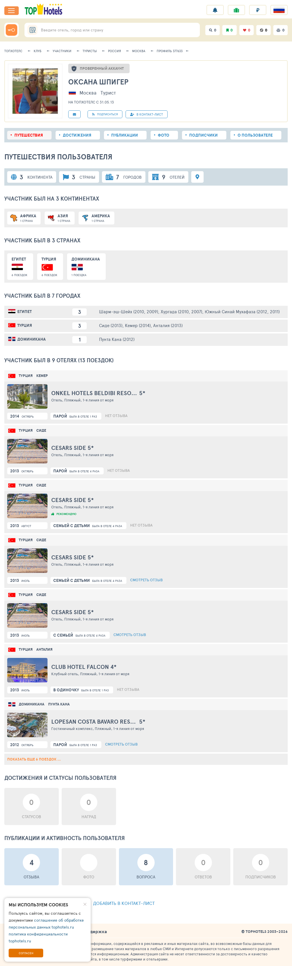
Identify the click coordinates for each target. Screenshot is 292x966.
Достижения (77, 135)
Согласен (26, 953)
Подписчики (203, 135)
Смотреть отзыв (146, 579)
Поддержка (94, 931)
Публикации (124, 135)
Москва (138, 51)
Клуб (37, 51)
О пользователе (255, 135)
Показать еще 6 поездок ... (34, 759)
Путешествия (28, 135)
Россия (114, 51)
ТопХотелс (13, 51)
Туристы (90, 51)
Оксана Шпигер (98, 81)
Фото (163, 135)
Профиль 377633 (170, 51)
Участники (62, 51)
